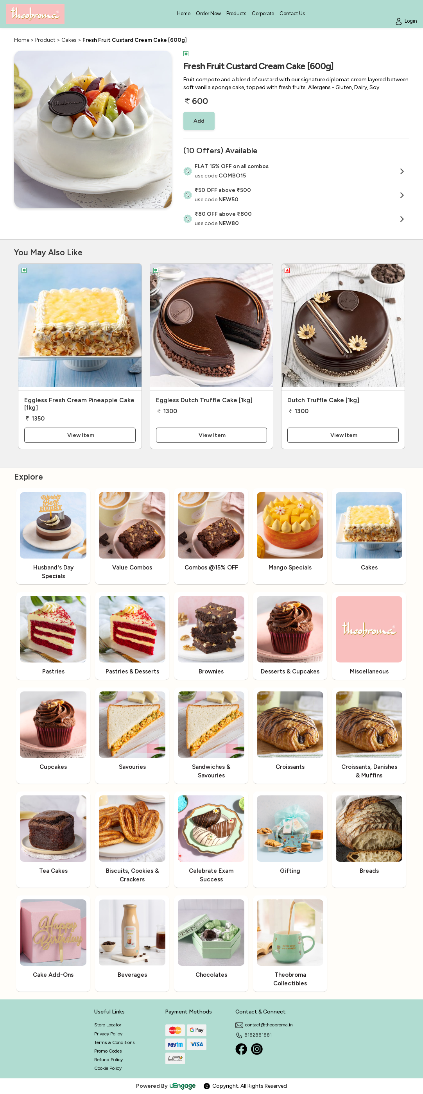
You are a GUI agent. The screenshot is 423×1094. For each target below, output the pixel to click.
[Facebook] (241, 1049)
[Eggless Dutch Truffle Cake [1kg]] (211, 327)
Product (45, 40)
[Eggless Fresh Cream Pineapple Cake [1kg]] (80, 327)
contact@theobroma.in (264, 1025)
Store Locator (107, 1025)
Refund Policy (108, 1059)
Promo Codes (108, 1051)
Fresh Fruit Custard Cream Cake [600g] (134, 40)
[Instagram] (257, 1049)
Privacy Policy (108, 1034)
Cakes (69, 40)
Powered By (166, 1086)
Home (21, 40)
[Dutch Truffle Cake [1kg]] (343, 327)
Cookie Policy (108, 1068)
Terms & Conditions (114, 1042)
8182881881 (253, 1035)
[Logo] (35, 14)
